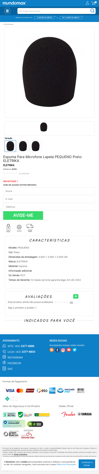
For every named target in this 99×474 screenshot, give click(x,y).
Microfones (8, 24)
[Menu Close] (7, 11)
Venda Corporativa (20, 454)
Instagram (15, 357)
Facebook (14, 363)
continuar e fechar (86, 464)
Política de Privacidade (66, 464)
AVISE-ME (23, 215)
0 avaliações (24, 173)
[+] (75, 296)
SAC (10, 368)
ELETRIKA (8, 165)
